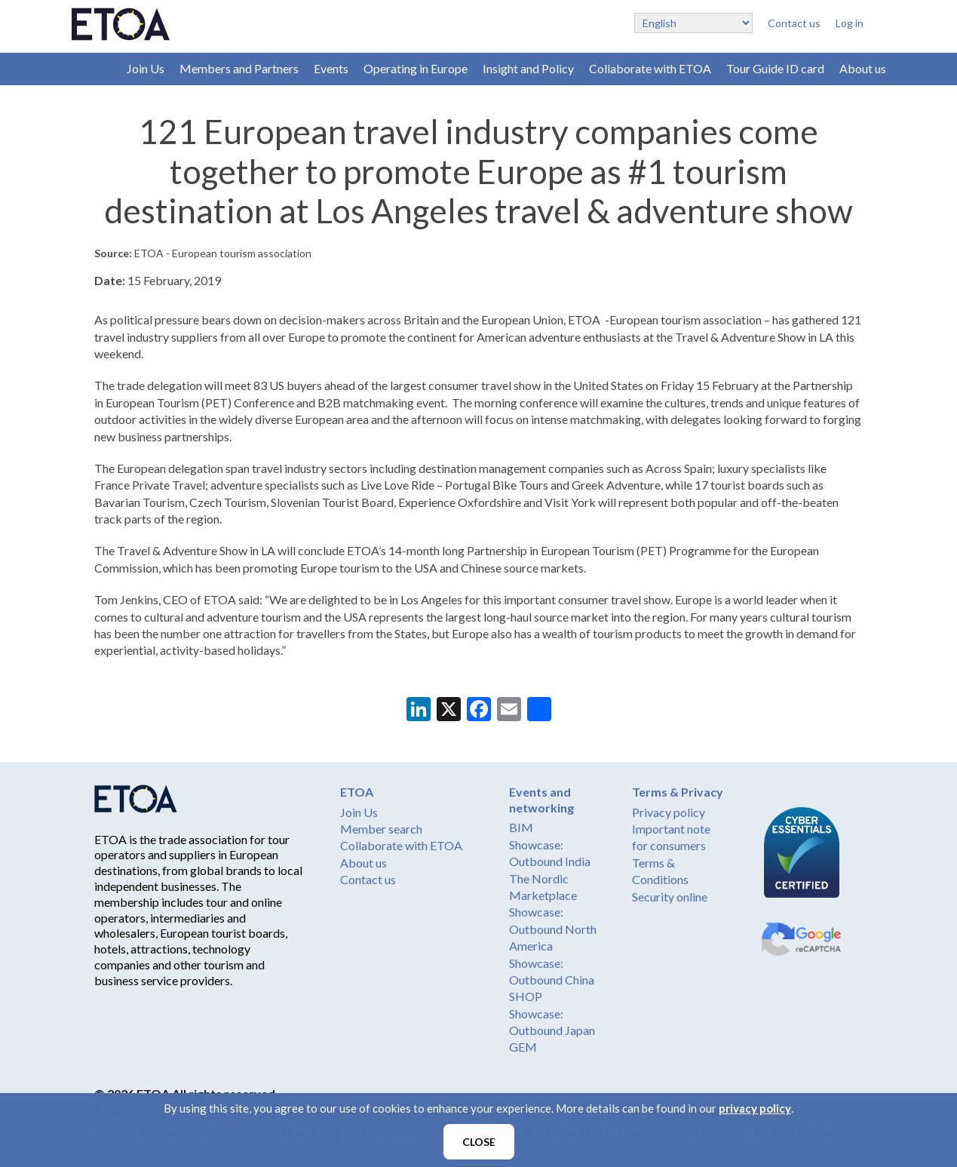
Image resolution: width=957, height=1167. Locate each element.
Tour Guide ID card (775, 68)
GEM (523, 1047)
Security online (669, 896)
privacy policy (755, 1108)
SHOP (525, 996)
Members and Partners (239, 68)
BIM (521, 827)
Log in (849, 23)
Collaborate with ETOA (650, 68)
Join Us (145, 68)
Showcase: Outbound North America (553, 928)
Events (331, 68)
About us (862, 68)
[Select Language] (693, 23)
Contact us (794, 23)
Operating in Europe (415, 68)
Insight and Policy (528, 68)
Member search (381, 829)
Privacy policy (668, 812)
